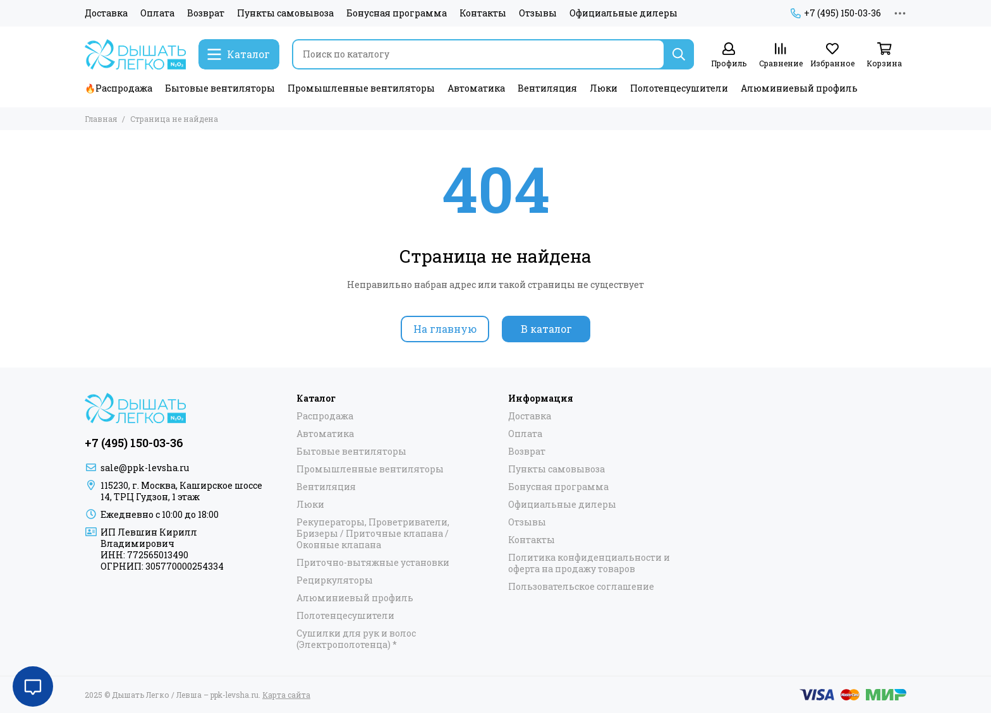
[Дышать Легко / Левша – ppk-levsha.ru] (135, 54)
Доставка (106, 13)
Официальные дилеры (623, 13)
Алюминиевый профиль (799, 88)
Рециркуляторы (334, 580)
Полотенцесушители (679, 88)
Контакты (482, 13)
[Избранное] (832, 55)
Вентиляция (547, 88)
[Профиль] (729, 55)
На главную (445, 328)
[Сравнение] (780, 55)
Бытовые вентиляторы (220, 88)
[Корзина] (884, 55)
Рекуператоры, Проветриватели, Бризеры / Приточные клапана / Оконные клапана (372, 534)
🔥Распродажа (118, 88)
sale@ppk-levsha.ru (144, 468)
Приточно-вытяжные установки (372, 562)
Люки (603, 88)
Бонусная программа (396, 13)
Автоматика (476, 88)
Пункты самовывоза (285, 13)
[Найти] (679, 54)
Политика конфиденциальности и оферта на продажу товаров (589, 563)
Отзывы (538, 13)
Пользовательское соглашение (581, 586)
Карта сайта (286, 695)
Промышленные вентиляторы (361, 88)
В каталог (546, 328)
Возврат (205, 13)
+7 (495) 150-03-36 (836, 13)
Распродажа (324, 416)
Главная (101, 119)
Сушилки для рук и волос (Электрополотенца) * (356, 639)
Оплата (157, 13)
